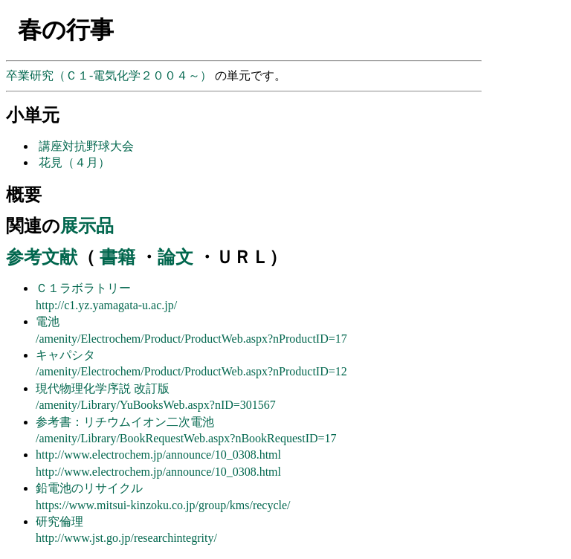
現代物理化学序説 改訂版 (103, 388)
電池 (47, 321)
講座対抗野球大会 (86, 146)
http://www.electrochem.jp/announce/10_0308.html (158, 454)
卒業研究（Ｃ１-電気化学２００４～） (110, 75)
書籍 (117, 257)
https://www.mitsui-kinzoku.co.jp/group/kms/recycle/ (163, 505)
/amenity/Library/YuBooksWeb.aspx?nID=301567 (156, 404)
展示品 (87, 226)
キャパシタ (65, 355)
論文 (175, 257)
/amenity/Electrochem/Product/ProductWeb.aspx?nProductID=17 (191, 338)
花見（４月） (74, 162)
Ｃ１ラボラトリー (83, 288)
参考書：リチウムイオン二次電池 (125, 422)
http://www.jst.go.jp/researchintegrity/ (126, 537)
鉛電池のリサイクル (89, 488)
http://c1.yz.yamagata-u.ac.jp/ (106, 305)
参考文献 (41, 257)
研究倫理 (59, 521)
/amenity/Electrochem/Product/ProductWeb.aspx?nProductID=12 (191, 371)
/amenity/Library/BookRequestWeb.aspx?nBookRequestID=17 (186, 438)
